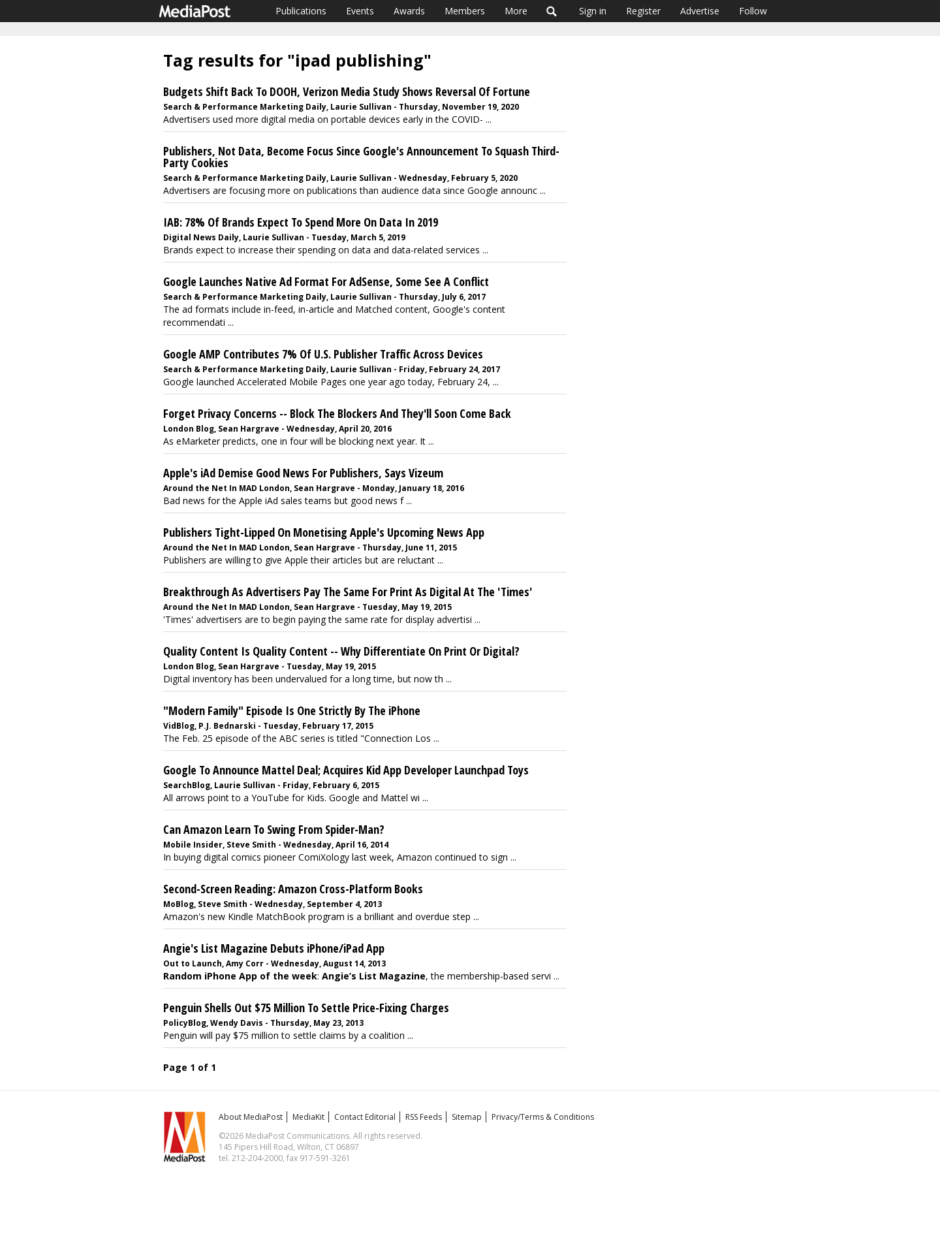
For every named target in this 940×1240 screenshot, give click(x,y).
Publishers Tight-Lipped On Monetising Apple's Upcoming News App (323, 532)
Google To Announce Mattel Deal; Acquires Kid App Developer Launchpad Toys (346, 770)
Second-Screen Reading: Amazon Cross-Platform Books (293, 889)
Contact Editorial (365, 1116)
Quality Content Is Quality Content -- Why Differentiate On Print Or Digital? (341, 651)
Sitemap (467, 1116)
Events (360, 11)
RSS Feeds (423, 1116)
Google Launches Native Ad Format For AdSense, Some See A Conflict (326, 281)
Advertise (699, 11)
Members (465, 11)
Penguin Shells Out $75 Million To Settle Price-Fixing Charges (306, 1007)
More (516, 11)
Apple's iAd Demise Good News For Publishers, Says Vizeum (303, 473)
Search (552, 11)
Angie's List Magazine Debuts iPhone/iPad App (273, 948)
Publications (300, 11)
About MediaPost (251, 1116)
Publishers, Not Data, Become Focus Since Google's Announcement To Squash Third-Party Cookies (361, 156)
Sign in (592, 11)
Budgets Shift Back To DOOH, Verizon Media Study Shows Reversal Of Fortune (346, 91)
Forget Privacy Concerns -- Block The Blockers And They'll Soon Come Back (337, 413)
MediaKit (308, 1116)
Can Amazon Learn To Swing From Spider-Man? (273, 829)
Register (643, 11)
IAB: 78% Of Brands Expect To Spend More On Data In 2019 (300, 222)
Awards (409, 11)
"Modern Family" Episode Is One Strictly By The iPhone (291, 710)
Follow (753, 11)
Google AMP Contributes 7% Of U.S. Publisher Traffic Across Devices (323, 354)
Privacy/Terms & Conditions (543, 1116)
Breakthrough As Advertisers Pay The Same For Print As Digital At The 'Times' (347, 591)
